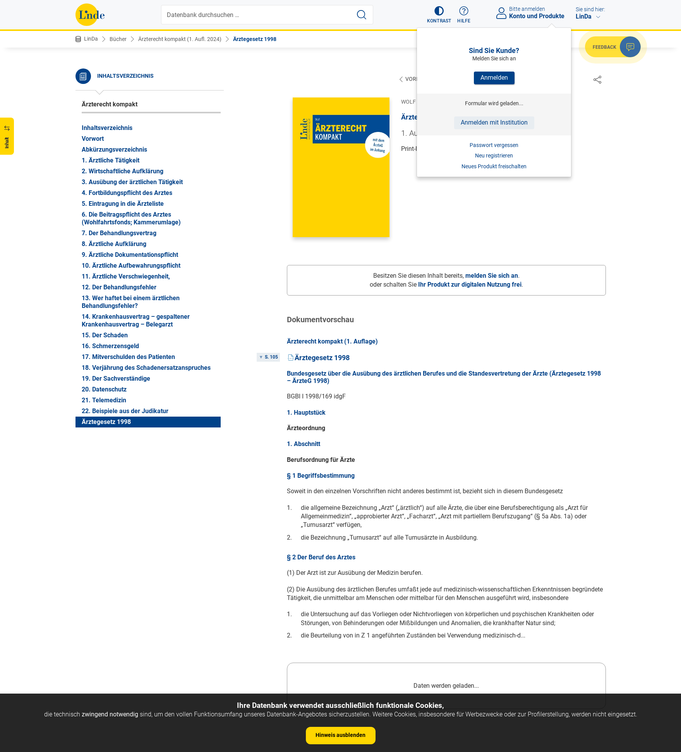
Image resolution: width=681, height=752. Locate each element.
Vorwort (93, 138)
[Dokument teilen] (597, 79)
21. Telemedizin (104, 400)
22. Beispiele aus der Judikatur (125, 411)
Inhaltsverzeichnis (107, 128)
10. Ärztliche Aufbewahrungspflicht (131, 265)
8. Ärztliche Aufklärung (114, 244)
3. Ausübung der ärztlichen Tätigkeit (132, 182)
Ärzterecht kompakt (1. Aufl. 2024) (179, 39)
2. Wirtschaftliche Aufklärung (122, 171)
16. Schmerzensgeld (110, 346)
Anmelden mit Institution (494, 122)
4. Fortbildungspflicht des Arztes (127, 193)
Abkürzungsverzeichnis (114, 149)
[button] (439, 14)
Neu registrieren (494, 155)
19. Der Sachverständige (116, 378)
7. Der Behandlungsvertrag (119, 233)
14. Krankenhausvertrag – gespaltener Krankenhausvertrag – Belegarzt (136, 320)
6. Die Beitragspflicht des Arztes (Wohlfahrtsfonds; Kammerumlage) (131, 218)
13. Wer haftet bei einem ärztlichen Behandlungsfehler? (131, 301)
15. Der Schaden (105, 335)
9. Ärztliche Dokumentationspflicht (130, 254)
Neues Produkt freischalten (494, 166)
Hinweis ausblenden (340, 735)
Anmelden (494, 77)
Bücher (118, 39)
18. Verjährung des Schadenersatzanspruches (146, 367)
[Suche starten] (361, 14)
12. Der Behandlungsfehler (119, 287)
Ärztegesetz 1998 (254, 39)
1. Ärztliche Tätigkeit (110, 160)
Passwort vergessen (494, 145)
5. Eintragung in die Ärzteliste (123, 203)
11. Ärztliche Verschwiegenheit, (126, 276)
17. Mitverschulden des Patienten (128, 357)
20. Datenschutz (104, 389)
